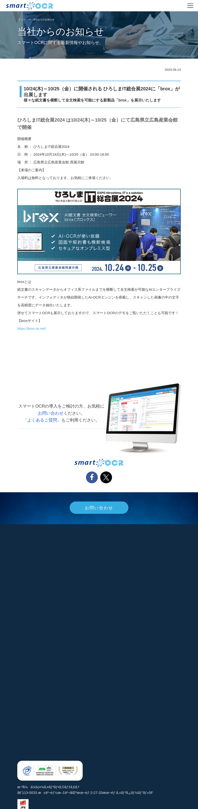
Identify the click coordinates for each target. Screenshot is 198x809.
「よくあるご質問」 (42, 420)
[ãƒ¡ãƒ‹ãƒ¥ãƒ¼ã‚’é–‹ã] (190, 5)
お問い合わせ (50, 413)
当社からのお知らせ (43, 19)
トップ (22, 19)
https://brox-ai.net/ (31, 328)
